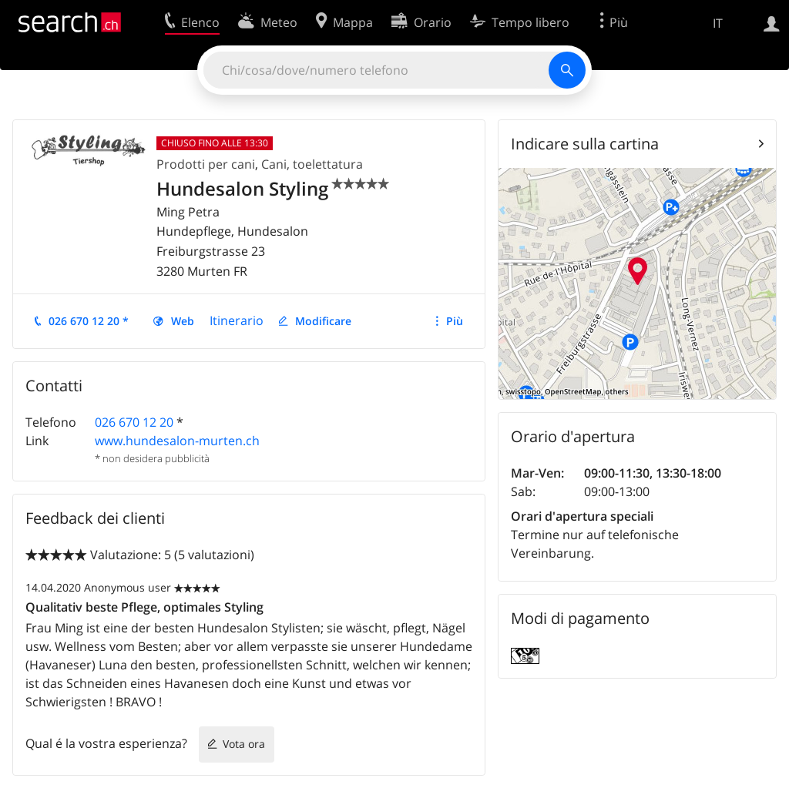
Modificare (323, 321)
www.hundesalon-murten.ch (177, 440)
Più (454, 321)
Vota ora (244, 743)
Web (182, 321)
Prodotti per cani (205, 164)
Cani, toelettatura (312, 164)
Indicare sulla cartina (585, 143)
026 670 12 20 (134, 422)
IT (718, 23)
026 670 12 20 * (89, 321)
